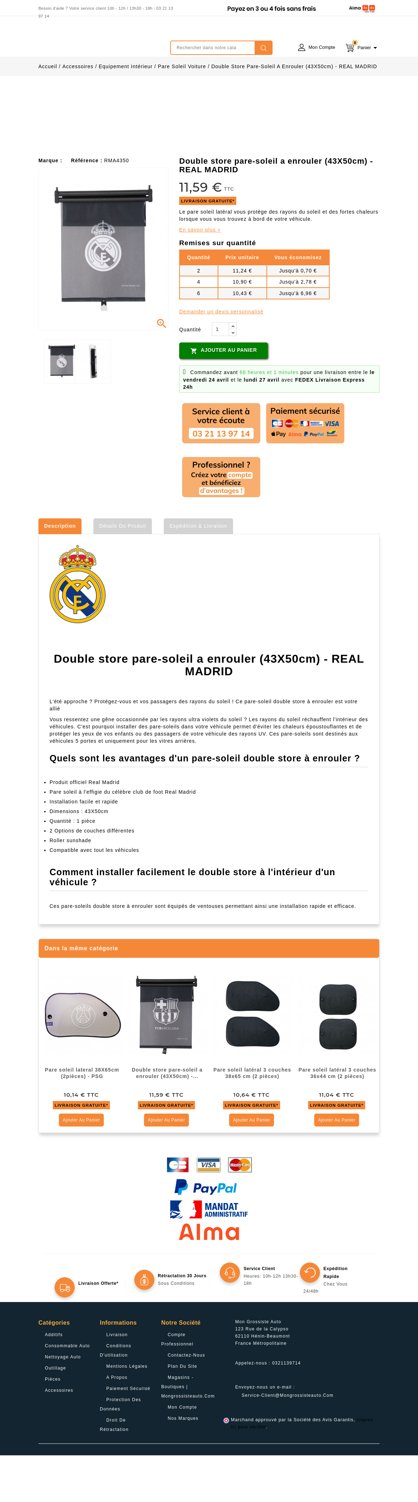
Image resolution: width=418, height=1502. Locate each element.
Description (60, 572)
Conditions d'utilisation (115, 1397)
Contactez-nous (186, 1401)
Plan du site (182, 1412)
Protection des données (120, 1451)
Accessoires (59, 1437)
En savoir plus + (200, 276)
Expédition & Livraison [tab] (198, 572)
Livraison (117, 1381)
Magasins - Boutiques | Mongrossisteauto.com (188, 1433)
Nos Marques (183, 1465)
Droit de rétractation (114, 1471)
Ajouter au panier (223, 397)
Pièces (53, 1425)
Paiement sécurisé (128, 1435)
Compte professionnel (177, 1386)
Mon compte (182, 1453)
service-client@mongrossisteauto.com (288, 1442)
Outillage (55, 1414)
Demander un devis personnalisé (221, 358)
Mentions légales (127, 1412)
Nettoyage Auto (63, 1403)
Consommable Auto (67, 1392)
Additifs (54, 1381)
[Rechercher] (221, 48)
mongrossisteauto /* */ (101, 42)
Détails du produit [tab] (122, 572)
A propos (116, 1424)
